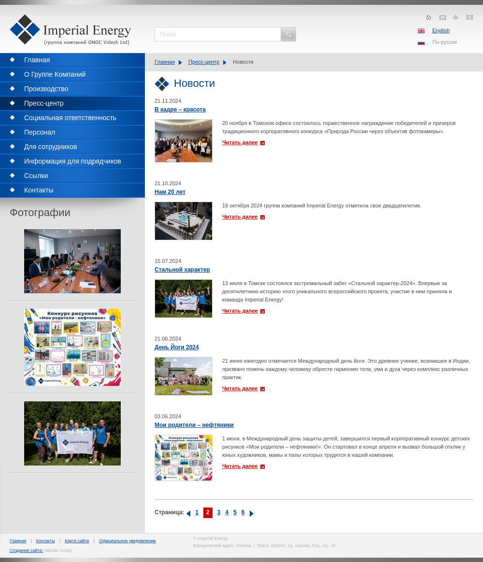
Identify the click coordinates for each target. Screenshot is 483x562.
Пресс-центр (203, 62)
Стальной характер (182, 269)
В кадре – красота (180, 109)
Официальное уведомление (127, 540)
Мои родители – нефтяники (194, 425)
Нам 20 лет (170, 192)
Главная (165, 62)
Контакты (45, 540)
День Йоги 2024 (177, 347)
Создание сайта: (26, 550)
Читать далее (239, 142)
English (441, 30)
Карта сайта (77, 540)
